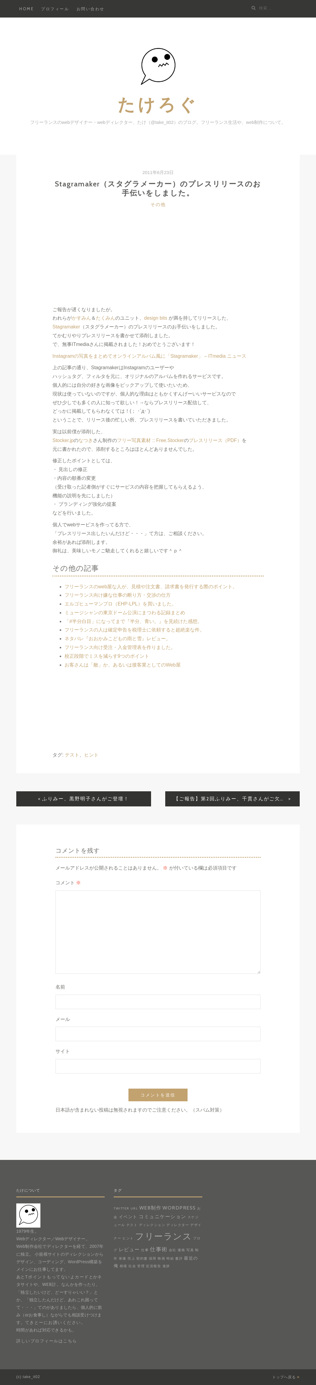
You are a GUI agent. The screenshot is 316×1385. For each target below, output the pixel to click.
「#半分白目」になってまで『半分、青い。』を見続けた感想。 (133, 621)
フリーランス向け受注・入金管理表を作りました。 (120, 647)
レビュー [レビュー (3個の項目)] (129, 1249)
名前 (60, 987)
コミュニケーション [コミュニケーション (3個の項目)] (162, 1216)
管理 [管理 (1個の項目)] (141, 1266)
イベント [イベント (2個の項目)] (128, 1216)
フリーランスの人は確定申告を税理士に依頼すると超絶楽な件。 (134, 629)
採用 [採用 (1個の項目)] (152, 1259)
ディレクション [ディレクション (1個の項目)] (152, 1225)
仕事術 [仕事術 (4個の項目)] (159, 1249)
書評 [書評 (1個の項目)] (179, 1259)
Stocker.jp (63, 440)
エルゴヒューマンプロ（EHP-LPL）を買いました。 (120, 603)
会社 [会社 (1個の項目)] (172, 1250)
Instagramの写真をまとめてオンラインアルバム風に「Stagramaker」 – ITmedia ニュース (149, 356)
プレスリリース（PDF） (215, 440)
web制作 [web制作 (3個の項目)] (150, 1208)
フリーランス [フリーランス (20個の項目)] (163, 1236)
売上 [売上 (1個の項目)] (131, 1259)
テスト (72, 754)
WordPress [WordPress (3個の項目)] (179, 1208)
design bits (155, 318)
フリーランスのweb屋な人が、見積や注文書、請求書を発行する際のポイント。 (151, 586)
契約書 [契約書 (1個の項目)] (142, 1259)
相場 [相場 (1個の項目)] (123, 1266)
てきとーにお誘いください (53, 1322)
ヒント (91, 754)
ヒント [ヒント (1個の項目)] (128, 1238)
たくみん (105, 318)
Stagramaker (66, 326)
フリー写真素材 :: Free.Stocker (150, 440)
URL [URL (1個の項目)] (134, 1208)
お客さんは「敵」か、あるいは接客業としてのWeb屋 (123, 664)
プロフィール (55, 8)
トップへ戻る (286, 1377)
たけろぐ (158, 104)
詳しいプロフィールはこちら (46, 1341)
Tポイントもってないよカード (57, 1277)
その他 (158, 204)
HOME (26, 8)
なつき (85, 440)
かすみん (81, 318)
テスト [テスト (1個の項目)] (132, 1225)
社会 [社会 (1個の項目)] (132, 1266)
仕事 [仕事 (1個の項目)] (145, 1250)
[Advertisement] (158, 263)
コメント (68, 883)
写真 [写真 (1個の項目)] (190, 1250)
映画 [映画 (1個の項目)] (161, 1259)
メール (62, 1019)
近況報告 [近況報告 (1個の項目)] (153, 1266)
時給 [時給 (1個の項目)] (170, 1259)
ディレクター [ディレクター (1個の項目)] (177, 1225)
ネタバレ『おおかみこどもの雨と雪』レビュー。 (118, 638)
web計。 (52, 1284)
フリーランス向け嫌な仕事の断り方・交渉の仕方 (118, 595)
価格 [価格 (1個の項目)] (181, 1250)
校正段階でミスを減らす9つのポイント (107, 656)
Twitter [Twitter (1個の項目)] (121, 1208)
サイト (62, 1051)
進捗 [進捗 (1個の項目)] (166, 1266)
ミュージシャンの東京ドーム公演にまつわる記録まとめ (125, 612)
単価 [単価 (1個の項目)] (122, 1259)
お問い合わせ (91, 8)
